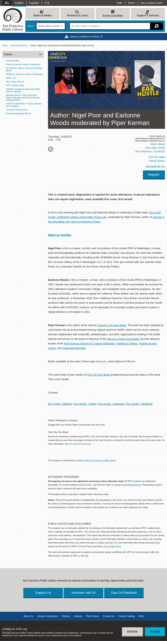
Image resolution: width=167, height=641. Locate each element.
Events (8, 54)
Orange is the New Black (111, 325)
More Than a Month (15, 82)
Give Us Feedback (124, 592)
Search (30, 26)
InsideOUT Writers (127, 343)
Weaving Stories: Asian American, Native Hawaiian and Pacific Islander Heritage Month (23, 97)
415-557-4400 (157, 157)
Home (5, 45)
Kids (119, 2)
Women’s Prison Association (123, 338)
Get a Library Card (151, 2)
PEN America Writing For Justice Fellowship (89, 343)
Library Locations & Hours (85, 36)
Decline (132, 631)
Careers (78, 616)
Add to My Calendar (50, 149)
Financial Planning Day (16, 110)
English (19, 2)
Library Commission (47, 616)
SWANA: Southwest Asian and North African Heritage (23, 90)
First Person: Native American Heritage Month (24, 69)
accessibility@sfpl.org (131, 485)
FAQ (141, 616)
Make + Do (11, 78)
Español (34, 2)
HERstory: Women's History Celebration (24, 74)
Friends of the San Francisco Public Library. (96, 460)
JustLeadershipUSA (74, 348)
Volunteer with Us (83, 592)
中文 (47, 2)
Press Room (92, 616)
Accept (155, 631)
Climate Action (12, 61)
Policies (66, 616)
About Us (28, 616)
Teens (131, 2)
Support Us (43, 592)
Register (154, 174)
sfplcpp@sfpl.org (155, 166)
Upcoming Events (19, 45)
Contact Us (109, 616)
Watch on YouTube (59, 235)
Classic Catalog (126, 616)
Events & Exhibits (113, 15)
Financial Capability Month (18, 113)
